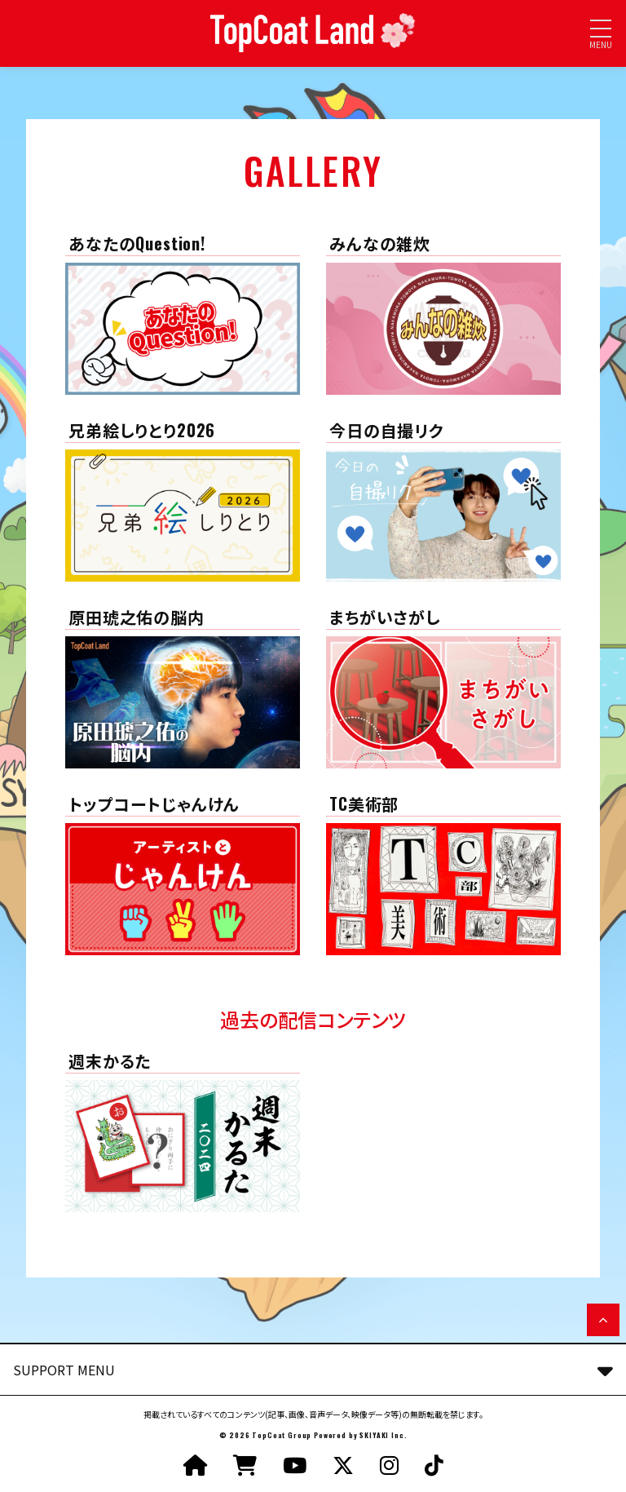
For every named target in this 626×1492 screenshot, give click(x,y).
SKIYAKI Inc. (383, 1435)
